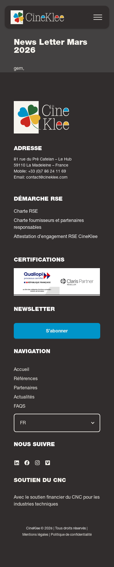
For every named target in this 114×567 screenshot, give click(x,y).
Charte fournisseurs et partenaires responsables (49, 224)
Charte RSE (26, 212)
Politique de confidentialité (71, 535)
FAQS (19, 407)
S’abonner (57, 331)
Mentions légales (35, 535)
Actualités (24, 397)
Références (26, 379)
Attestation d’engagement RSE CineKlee (56, 237)
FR (23, 423)
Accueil (21, 370)
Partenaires (25, 388)
